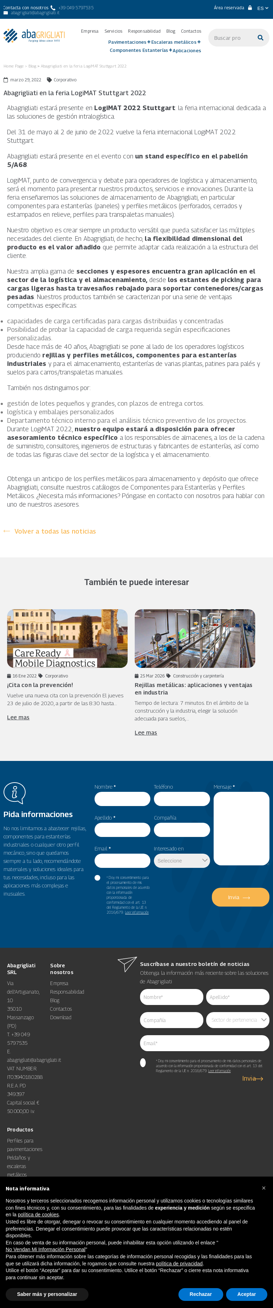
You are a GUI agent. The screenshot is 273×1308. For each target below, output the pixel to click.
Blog (170, 31)
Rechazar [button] (201, 1294)
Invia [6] (249, 1078)
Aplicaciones (187, 50)
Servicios (114, 31)
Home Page (14, 66)
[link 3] (34, 36)
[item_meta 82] (122, 861)
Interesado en (169, 848)
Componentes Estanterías (139, 50)
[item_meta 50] (182, 830)
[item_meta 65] (143, 1062)
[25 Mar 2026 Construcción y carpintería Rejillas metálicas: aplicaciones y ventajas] (195, 672)
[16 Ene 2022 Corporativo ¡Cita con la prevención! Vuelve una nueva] (67, 665)
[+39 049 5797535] (71, 7)
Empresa (89, 31)
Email (103, 848)
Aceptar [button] (246, 1294)
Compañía (165, 817)
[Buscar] (260, 38)
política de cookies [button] (38, 1214)
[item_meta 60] (97, 878)
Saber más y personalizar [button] (47, 1294)
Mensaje (224, 786)
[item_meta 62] (171, 997)
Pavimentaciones (127, 42)
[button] (263, 1188)
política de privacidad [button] (179, 1263)
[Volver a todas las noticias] (50, 531)
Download (60, 1017)
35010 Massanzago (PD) (20, 1017)
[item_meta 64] (204, 1043)
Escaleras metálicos (174, 42)
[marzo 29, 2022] (22, 79)
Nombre (105, 786)
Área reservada (233, 7)
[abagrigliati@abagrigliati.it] (31, 12)
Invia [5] (234, 897)
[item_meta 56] (122, 830)
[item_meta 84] (171, 1020)
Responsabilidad (144, 31)
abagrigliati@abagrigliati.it (34, 1060)
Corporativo (65, 79)
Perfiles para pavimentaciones (24, 1144)
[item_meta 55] (122, 799)
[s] (230, 38)
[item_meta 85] (237, 997)
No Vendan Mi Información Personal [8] (45, 1249)
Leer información (137, 912)
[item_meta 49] (182, 799)
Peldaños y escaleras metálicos (18, 1166)
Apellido (105, 817)
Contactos (191, 31)
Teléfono (163, 786)
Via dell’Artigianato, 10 (23, 991)
